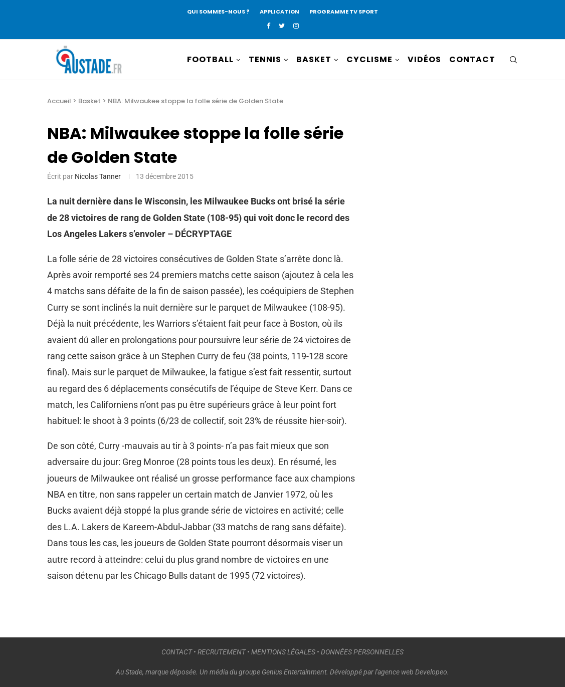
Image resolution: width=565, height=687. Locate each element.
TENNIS (265, 59)
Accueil (59, 101)
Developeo (431, 672)
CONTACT (472, 59)
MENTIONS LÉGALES (283, 652)
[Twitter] (282, 26)
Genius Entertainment (294, 672)
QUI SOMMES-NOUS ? (218, 12)
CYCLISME (369, 59)
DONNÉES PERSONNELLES (362, 652)
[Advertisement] (456, 271)
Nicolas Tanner (98, 176)
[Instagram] (296, 26)
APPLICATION (279, 12)
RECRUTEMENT (222, 652)
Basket (89, 101)
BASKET (313, 59)
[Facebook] (268, 26)
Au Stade (129, 672)
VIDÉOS (424, 59)
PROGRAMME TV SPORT (343, 12)
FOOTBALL (210, 59)
